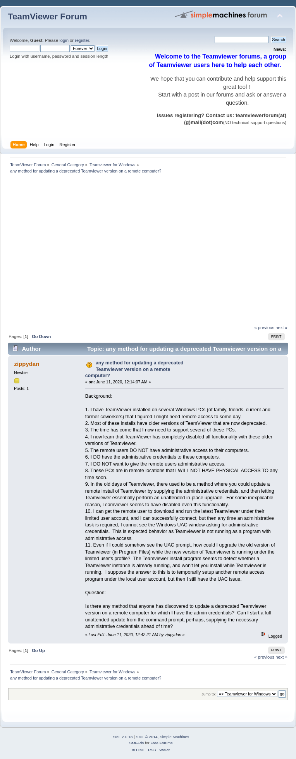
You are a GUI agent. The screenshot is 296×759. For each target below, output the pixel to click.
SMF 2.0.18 (123, 737)
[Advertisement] (72, 251)
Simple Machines (174, 737)
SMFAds (136, 743)
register (82, 40)
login (64, 40)
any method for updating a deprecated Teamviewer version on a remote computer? (134, 369)
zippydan (26, 364)
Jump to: (208, 694)
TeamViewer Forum (47, 16)
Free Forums (161, 743)
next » (281, 327)
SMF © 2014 (147, 737)
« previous (264, 327)
